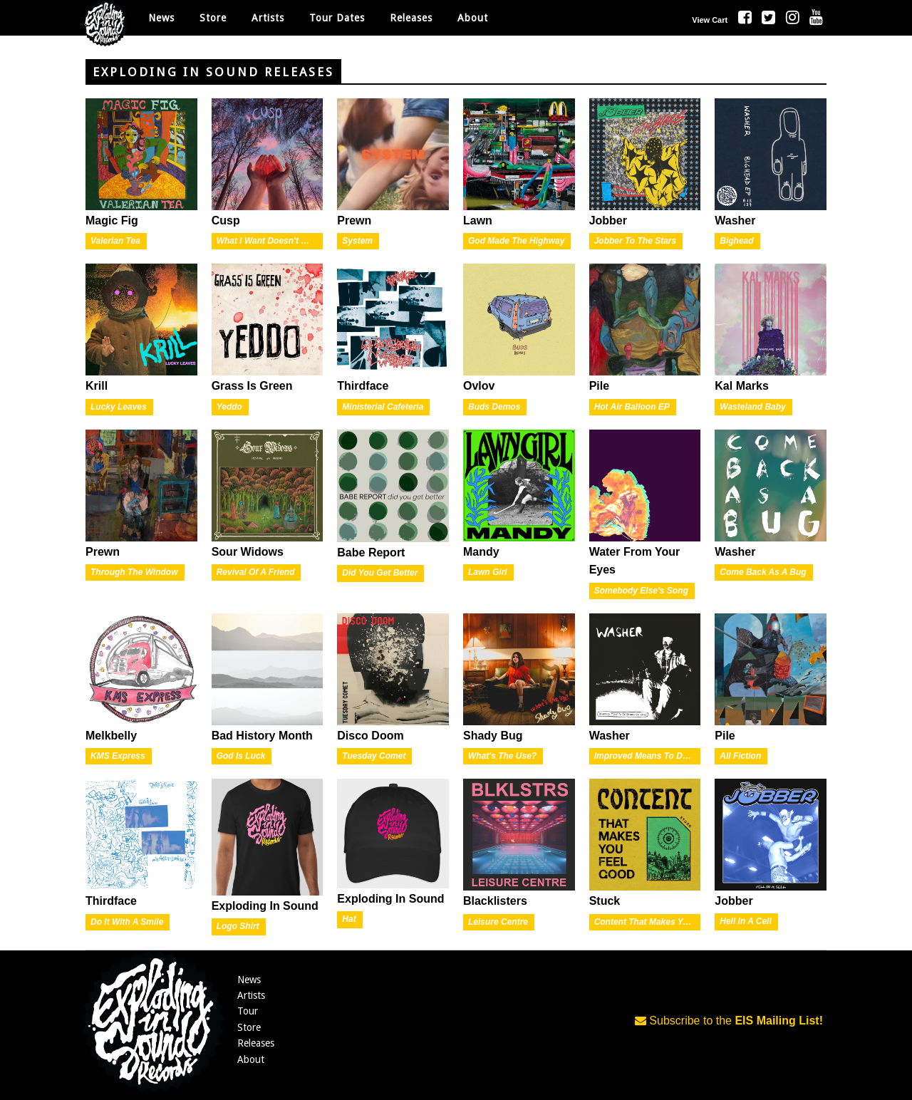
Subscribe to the (729, 1021)
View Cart (709, 20)
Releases (411, 18)
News (161, 18)
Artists (251, 995)
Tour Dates (337, 18)
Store (249, 1027)
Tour (247, 1011)
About (472, 18)
